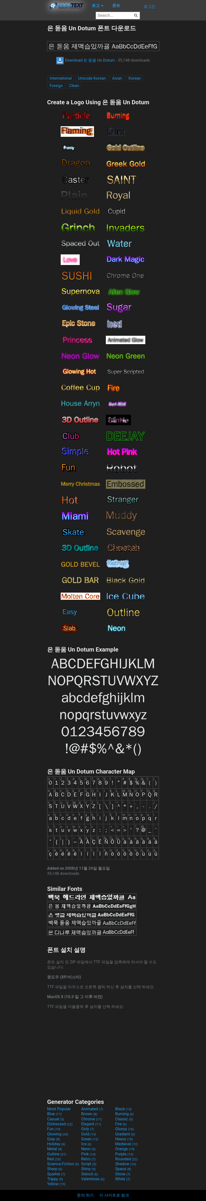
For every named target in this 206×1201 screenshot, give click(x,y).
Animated (92, 1109)
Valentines (93, 1179)
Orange (125, 1149)
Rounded (126, 1159)
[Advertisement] (23, 98)
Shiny (88, 1168)
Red (54, 1159)
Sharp (54, 1168)
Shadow (125, 1164)
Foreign (56, 85)
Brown (89, 1114)
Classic (124, 1119)
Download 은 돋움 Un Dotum (85, 60)
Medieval (126, 1144)
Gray (53, 1139)
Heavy (124, 1139)
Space (123, 1168)
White (122, 1179)
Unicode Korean (92, 78)
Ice (86, 1144)
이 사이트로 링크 (114, 1195)
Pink (88, 1154)
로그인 (149, 6)
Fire (121, 1124)
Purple (124, 1154)
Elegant (91, 1124)
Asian (117, 78)
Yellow (56, 1184)
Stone (122, 1174)
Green (89, 1139)
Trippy (55, 1179)
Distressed (60, 1124)
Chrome (91, 1119)
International (61, 78)
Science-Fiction (63, 1164)
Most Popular (59, 1109)
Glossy (124, 1129)
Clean (74, 85)
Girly (87, 1129)
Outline (56, 1154)
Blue (54, 1114)
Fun (53, 1129)
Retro (88, 1159)
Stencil (89, 1174)
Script (88, 1164)
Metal (54, 1149)
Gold (88, 1134)
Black (123, 1109)
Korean (135, 78)
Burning (124, 1114)
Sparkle (56, 1174)
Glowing (57, 1134)
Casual (55, 1119)
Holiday (56, 1144)
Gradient (125, 1134)
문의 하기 (85, 1195)
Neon (88, 1149)
